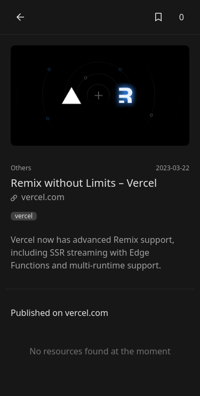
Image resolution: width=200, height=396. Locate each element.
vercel (24, 216)
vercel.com (38, 197)
